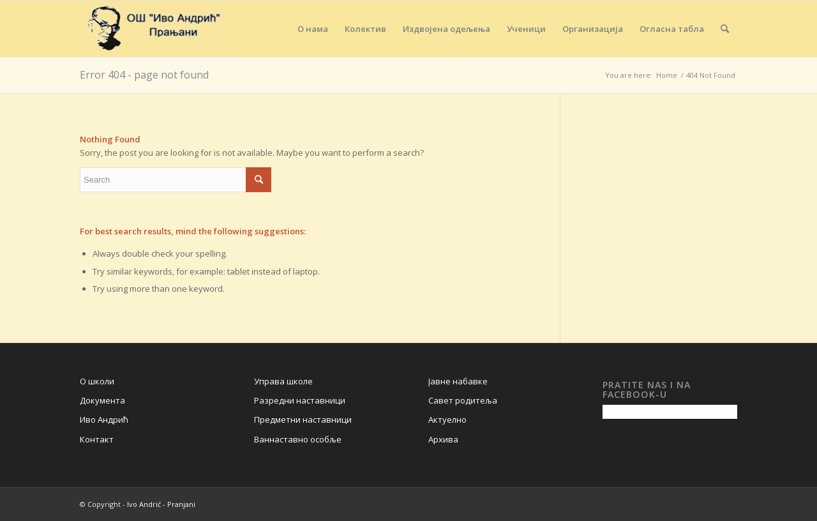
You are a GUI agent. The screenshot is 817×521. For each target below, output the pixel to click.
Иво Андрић (104, 419)
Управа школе (283, 381)
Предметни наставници (303, 419)
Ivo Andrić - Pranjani (161, 504)
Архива (443, 439)
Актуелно (447, 419)
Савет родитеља (462, 400)
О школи (97, 381)
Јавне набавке (458, 381)
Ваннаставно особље (297, 439)
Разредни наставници (299, 400)
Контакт (97, 439)
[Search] (724, 29)
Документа (102, 400)
